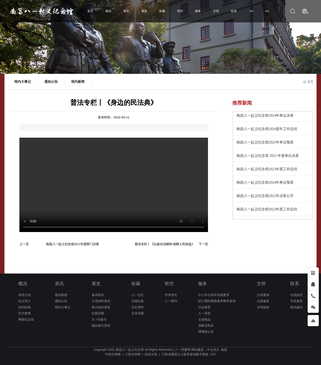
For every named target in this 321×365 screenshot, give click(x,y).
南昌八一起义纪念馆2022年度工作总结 (267, 209)
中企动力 (213, 349)
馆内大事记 (22, 81)
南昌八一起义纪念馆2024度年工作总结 (267, 129)
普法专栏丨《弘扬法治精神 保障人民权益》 (165, 244)
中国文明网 (113, 354)
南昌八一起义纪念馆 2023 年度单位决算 (268, 156)
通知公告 (51, 81)
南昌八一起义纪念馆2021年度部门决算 (72, 244)
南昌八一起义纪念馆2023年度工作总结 (267, 169)
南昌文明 (151, 354)
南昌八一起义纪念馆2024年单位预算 (265, 182)
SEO (213, 354)
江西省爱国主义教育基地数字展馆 (185, 354)
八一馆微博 (182, 349)
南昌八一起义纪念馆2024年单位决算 (265, 115)
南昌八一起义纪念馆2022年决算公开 (265, 196)
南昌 (224, 349)
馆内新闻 (77, 81)
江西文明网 (132, 354)
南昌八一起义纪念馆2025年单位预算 (265, 142)
